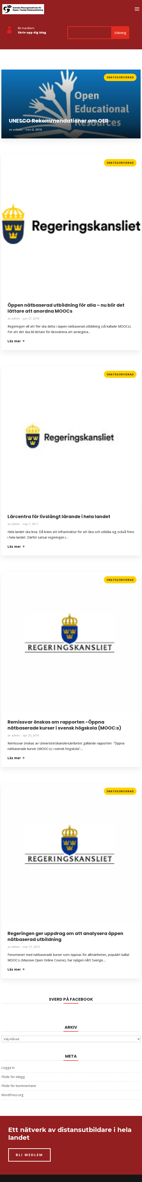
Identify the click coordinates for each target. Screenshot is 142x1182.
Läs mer (8, 76)
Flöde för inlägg (13, 1077)
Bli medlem (26, 28)
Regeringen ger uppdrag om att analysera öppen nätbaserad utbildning (65, 936)
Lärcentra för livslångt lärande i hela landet (59, 516)
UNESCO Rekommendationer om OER (58, 121)
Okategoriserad (120, 77)
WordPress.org (12, 1095)
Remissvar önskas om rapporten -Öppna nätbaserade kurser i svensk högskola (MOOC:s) (64, 725)
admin (18, 129)
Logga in (8, 1067)
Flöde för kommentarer (18, 1086)
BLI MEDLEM (29, 1154)
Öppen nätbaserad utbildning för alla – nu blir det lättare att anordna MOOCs (66, 308)
